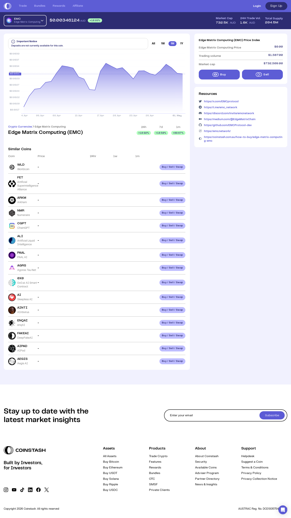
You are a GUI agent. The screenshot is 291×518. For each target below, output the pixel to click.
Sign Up (276, 5)
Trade (23, 5)
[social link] (6, 490)
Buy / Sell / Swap (172, 167)
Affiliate (78, 5)
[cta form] (225, 415)
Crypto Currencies (20, 127)
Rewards (59, 5)
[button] (282, 509)
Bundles (39, 5)
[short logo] (7, 6)
